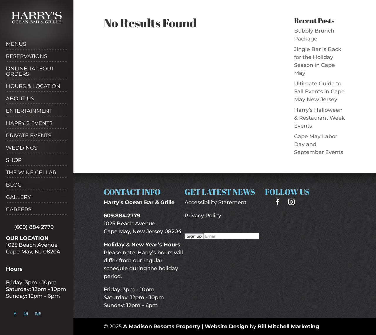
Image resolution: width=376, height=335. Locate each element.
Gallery (18, 197)
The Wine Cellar (31, 173)
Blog (14, 185)
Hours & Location (33, 86)
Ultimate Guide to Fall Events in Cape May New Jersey (319, 91)
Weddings (21, 148)
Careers (18, 210)
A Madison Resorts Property (161, 326)
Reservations (26, 57)
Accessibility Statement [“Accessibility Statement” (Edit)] (215, 202)
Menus (16, 44)
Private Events (28, 136)
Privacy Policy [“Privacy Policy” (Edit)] (202, 215)
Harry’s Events (29, 123)
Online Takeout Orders (30, 71)
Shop (14, 160)
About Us (20, 99)
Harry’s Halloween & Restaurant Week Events (319, 118)
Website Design (226, 326)
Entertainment (29, 111)
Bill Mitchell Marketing (288, 326)
